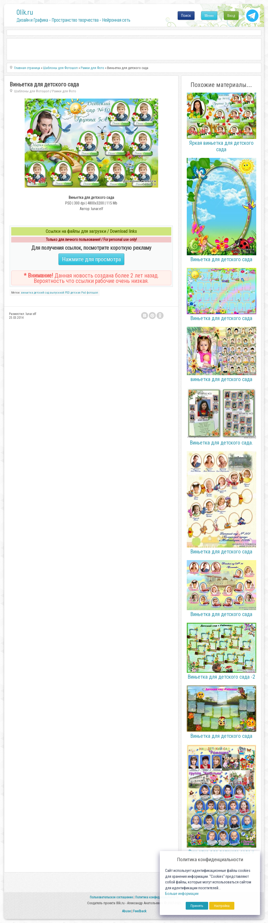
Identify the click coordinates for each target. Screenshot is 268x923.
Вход (231, 15)
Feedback (139, 911)
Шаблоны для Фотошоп (31, 91)
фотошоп (92, 292)
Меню (209, 15)
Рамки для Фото (64, 91)
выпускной (57, 292)
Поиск (186, 15)
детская (75, 292)
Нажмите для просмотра (91, 259)
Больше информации (182, 893)
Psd (83, 292)
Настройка (222, 906)
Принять (197, 906)
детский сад (41, 292)
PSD (67, 292)
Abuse (126, 911)
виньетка (27, 292)
